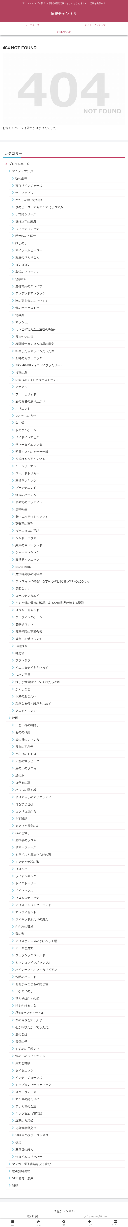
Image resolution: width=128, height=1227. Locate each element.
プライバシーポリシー (95, 1216)
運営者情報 (32, 1216)
